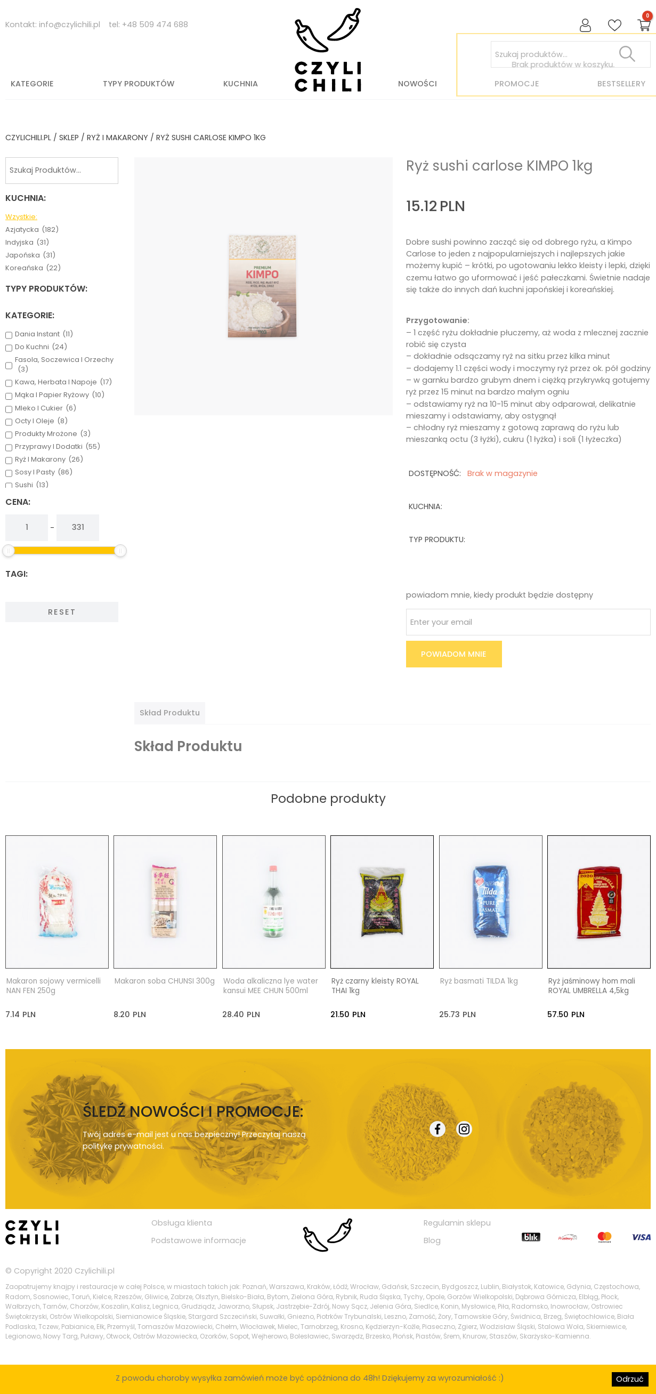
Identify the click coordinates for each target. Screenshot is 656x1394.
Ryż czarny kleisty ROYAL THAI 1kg (375, 986)
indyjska (27, 242)
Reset (62, 612)
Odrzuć (630, 1379)
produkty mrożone (53, 434)
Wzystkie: (21, 217)
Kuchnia (240, 83)
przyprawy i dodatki (57, 447)
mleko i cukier (45, 408)
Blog (432, 1240)
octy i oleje (41, 421)
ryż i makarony (117, 137)
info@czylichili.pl (69, 24)
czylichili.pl (28, 137)
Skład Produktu (170, 712)
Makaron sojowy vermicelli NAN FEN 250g (53, 986)
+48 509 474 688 (155, 24)
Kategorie (32, 83)
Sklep (69, 137)
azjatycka (32, 230)
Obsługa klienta (181, 1223)
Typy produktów (138, 83)
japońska (30, 255)
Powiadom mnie (454, 654)
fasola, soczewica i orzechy (64, 364)
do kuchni (41, 347)
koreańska (33, 268)
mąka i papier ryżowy (59, 395)
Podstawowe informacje (198, 1240)
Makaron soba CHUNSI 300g (165, 981)
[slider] (8, 550)
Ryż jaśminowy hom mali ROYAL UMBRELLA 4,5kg (591, 986)
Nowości (417, 83)
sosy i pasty (43, 472)
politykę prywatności (123, 1146)
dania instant (44, 334)
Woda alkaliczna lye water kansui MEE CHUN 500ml (270, 986)
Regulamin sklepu (457, 1223)
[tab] (169, 712)
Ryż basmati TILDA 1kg (479, 981)
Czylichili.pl (95, 1270)
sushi (31, 485)
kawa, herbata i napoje (63, 382)
